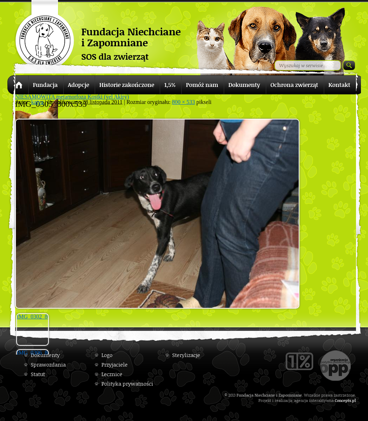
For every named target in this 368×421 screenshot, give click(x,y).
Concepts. (343, 400)
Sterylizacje (186, 355)
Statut (38, 374)
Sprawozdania (48, 364)
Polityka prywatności (127, 383)
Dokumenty (45, 355)
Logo (106, 355)
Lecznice (111, 374)
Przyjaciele (114, 364)
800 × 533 (183, 102)
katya (37, 102)
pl (354, 400)
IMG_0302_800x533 (33, 317)
